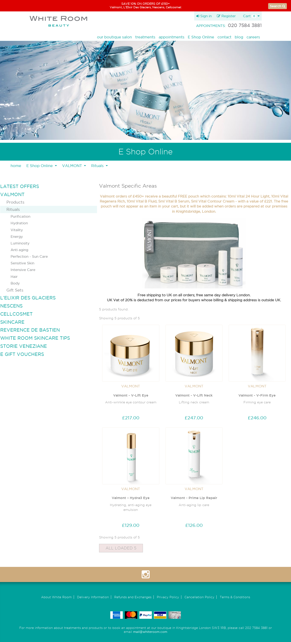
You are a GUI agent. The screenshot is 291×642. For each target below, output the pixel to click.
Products (15, 202)
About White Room (56, 597)
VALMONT (12, 194)
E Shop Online (201, 37)
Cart (251, 16)
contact (224, 37)
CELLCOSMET (16, 314)
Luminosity (20, 243)
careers (253, 37)
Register (226, 16)
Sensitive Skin (22, 263)
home (16, 165)
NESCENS (11, 306)
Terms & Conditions (235, 597)
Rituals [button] (98, 165)
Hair (14, 276)
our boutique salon (114, 37)
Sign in (204, 16)
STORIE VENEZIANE (23, 346)
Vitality (17, 230)
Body (15, 283)
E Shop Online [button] (40, 165)
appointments (171, 37)
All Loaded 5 (121, 548)
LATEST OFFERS (19, 186)
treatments (145, 37)
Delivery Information (93, 597)
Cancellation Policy (199, 597)
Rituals (13, 209)
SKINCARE (12, 322)
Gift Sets (14, 290)
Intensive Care (23, 269)
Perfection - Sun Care (29, 256)
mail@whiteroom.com (150, 632)
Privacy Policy (168, 597)
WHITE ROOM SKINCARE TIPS (35, 338)
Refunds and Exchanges (132, 597)
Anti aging (19, 250)
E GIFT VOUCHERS (22, 354)
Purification (20, 216)
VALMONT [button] (72, 165)
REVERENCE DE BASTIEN (30, 330)
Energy (17, 236)
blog (239, 37)
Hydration (19, 223)
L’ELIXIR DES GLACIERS (28, 298)
